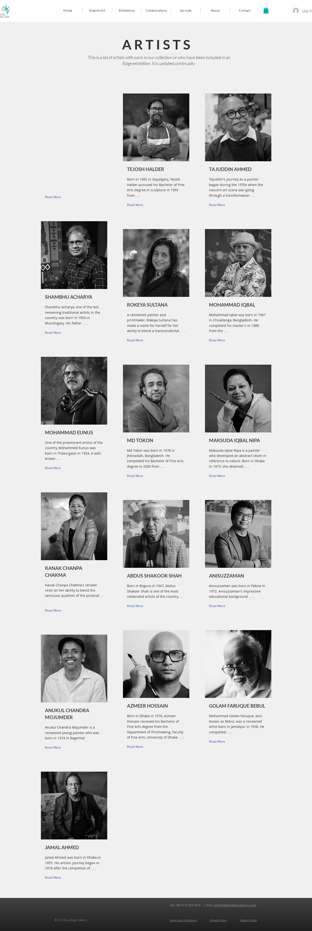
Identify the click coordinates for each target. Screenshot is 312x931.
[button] (266, 10)
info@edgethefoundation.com (234, 905)
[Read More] (54, 332)
